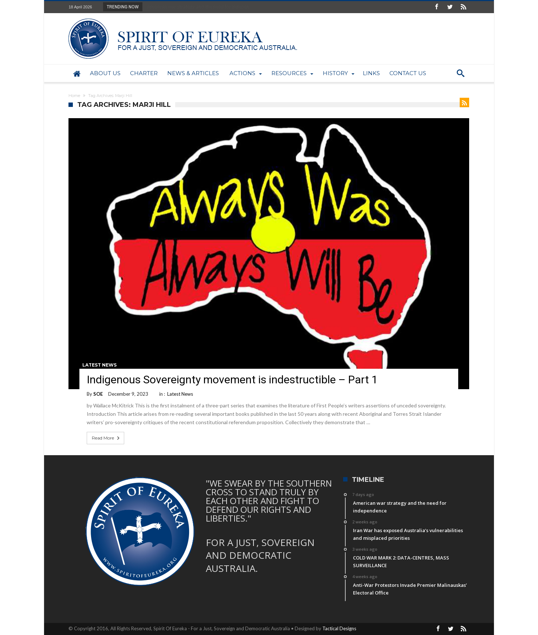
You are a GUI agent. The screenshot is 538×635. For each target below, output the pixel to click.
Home (74, 95)
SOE (98, 394)
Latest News (100, 365)
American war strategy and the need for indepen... (198, 6)
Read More (106, 438)
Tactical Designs (340, 628)
